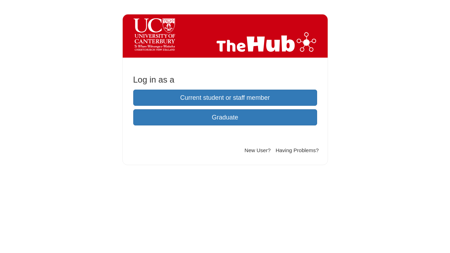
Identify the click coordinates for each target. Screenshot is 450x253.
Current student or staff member (225, 97)
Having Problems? (297, 150)
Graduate (225, 117)
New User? (258, 150)
